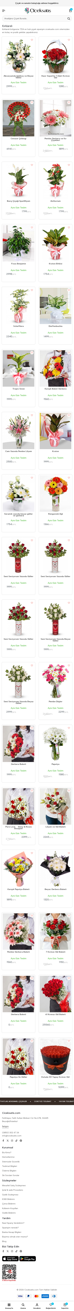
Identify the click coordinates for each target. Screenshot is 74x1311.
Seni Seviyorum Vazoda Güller (18, 577)
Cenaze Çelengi (18, 139)
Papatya (55, 764)
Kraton (55, 452)
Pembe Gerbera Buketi (18, 952)
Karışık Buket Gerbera (55, 389)
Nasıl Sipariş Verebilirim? (13, 1223)
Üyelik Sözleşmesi (10, 1194)
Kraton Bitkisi (55, 264)
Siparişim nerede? (10, 1228)
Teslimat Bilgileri (9, 1166)
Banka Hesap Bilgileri (11, 1232)
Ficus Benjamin (18, 264)
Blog (4, 1241)
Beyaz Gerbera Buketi (55, 890)
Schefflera (18, 326)
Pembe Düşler (55, 702)
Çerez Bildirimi (8, 1204)
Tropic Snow (18, 389)
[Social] (3, 1140)
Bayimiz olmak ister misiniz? (15, 1237)
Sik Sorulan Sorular (10, 1175)
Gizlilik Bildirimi (9, 1213)
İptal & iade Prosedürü (12, 1190)
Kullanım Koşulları (10, 1208)
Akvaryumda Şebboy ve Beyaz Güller (18, 77)
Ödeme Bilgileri (9, 1171)
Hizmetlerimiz (8, 1157)
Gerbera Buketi (18, 764)
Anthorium (55, 201)
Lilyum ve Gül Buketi (56, 827)
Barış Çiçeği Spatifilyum (18, 201)
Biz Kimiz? (6, 1152)
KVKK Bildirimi (8, 1199)
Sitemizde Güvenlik (11, 1161)
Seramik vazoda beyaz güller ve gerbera (18, 515)
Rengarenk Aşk (55, 514)
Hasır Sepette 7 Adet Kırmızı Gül (55, 77)
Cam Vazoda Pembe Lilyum (18, 452)
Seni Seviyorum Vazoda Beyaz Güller (55, 640)
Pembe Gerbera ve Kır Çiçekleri (55, 139)
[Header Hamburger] (3, 10)
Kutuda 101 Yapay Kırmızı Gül (55, 1077)
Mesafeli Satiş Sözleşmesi (14, 1185)
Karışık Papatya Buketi (18, 890)
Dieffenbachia (55, 326)
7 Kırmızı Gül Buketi (55, 952)
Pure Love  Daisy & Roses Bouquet (18, 828)
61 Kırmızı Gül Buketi (55, 1015)
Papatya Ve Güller (18, 1077)
